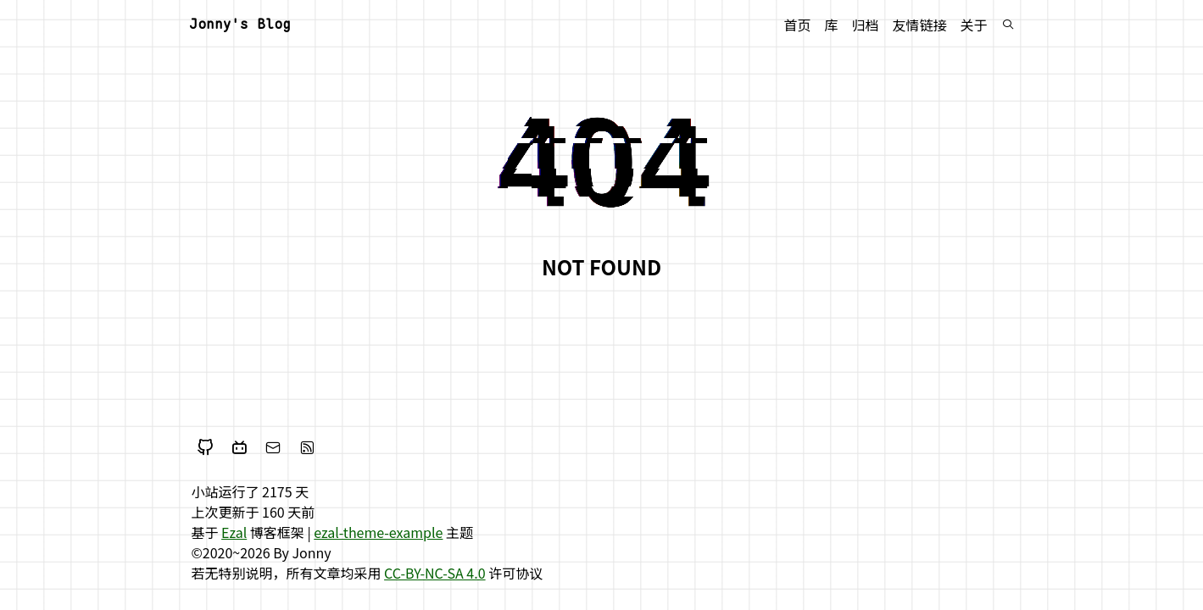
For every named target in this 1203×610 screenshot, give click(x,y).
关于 (973, 24)
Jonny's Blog (240, 24)
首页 (796, 24)
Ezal (234, 532)
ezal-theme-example (378, 532)
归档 (864, 24)
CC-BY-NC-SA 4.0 (435, 573)
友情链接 (919, 24)
